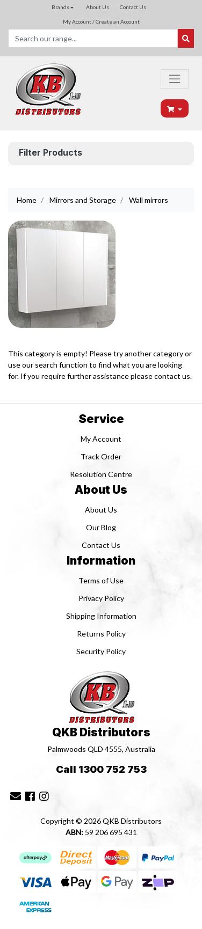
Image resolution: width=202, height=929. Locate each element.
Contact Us (133, 7)
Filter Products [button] (50, 153)
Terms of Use (101, 580)
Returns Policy (101, 633)
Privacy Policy (101, 598)
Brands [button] (60, 7)
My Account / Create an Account (101, 21)
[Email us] (15, 795)
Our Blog (101, 527)
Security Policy (101, 651)
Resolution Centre (101, 474)
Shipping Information (101, 615)
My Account (101, 438)
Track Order (101, 456)
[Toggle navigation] (175, 79)
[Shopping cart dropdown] (175, 109)
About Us (97, 7)
